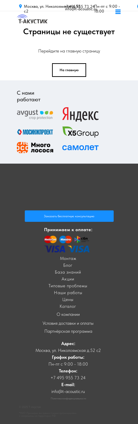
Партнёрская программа (68, 331)
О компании (68, 314)
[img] (32, 22)
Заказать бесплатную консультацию (69, 216)
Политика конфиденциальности (68, 398)
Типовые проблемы (67, 285)
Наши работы (68, 292)
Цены (67, 299)
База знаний (68, 272)
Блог (68, 265)
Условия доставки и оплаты (68, 323)
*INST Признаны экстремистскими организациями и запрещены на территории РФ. (47, 414)
